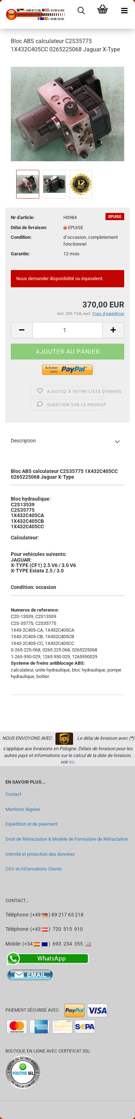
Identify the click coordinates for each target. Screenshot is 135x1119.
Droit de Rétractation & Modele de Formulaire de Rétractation (66, 839)
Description (23, 441)
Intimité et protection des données (40, 854)
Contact (13, 794)
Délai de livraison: (29, 227)
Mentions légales (22, 809)
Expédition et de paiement (31, 824)
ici (71, 762)
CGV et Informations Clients (33, 869)
